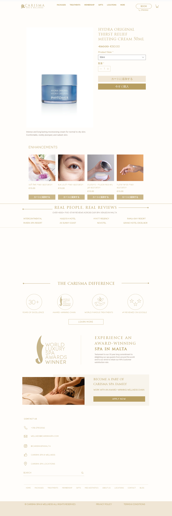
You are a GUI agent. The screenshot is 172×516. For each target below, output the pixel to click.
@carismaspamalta (41, 446)
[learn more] (86, 322)
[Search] (49, 473)
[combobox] (122, 57)
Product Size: (105, 52)
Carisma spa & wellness (43, 455)
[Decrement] (100, 68)
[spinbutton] (104, 68)
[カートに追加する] (42, 197)
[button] (75, 6)
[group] (86, 177)
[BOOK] (144, 6)
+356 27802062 (38, 428)
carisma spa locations (43, 464)
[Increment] (108, 68)
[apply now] (119, 399)
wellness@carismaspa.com (45, 436)
